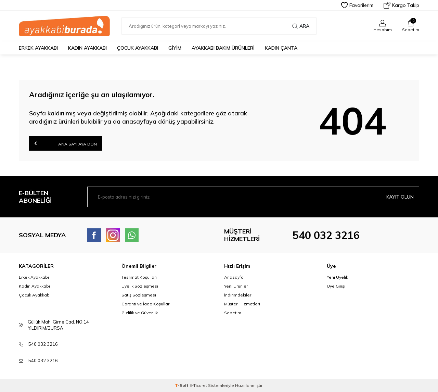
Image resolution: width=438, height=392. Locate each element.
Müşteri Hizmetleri (242, 303)
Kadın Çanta (281, 48)
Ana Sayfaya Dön (66, 143)
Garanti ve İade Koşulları (145, 303)
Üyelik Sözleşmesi (139, 286)
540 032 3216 (326, 235)
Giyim (174, 48)
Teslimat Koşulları (139, 277)
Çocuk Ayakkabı (137, 48)
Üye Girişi (336, 286)
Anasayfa (234, 277)
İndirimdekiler (237, 295)
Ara (300, 26)
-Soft (182, 385)
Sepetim (232, 312)
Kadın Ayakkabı (87, 48)
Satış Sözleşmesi (138, 295)
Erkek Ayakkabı (38, 48)
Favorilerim (357, 5)
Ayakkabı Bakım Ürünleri (223, 48)
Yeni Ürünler (236, 286)
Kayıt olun (400, 197)
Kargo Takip (401, 5)
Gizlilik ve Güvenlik (139, 312)
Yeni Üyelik (337, 277)
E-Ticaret (198, 385)
